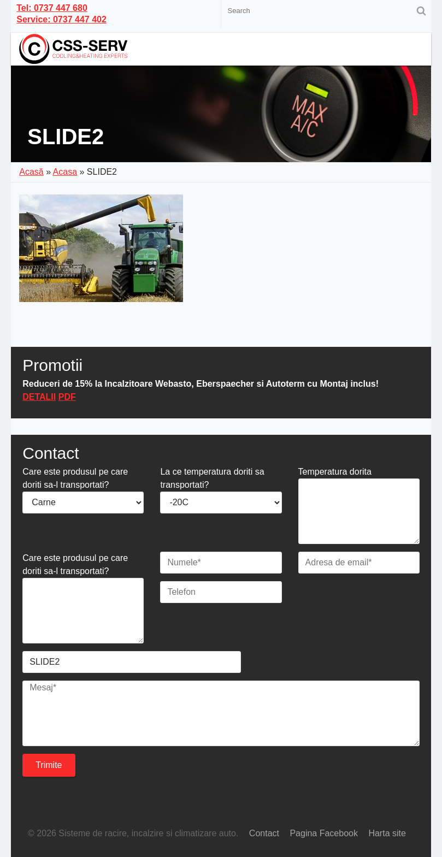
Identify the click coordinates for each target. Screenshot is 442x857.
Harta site (386, 833)
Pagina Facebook (324, 833)
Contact (264, 833)
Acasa (65, 171)
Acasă (31, 171)
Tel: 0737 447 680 (51, 8)
